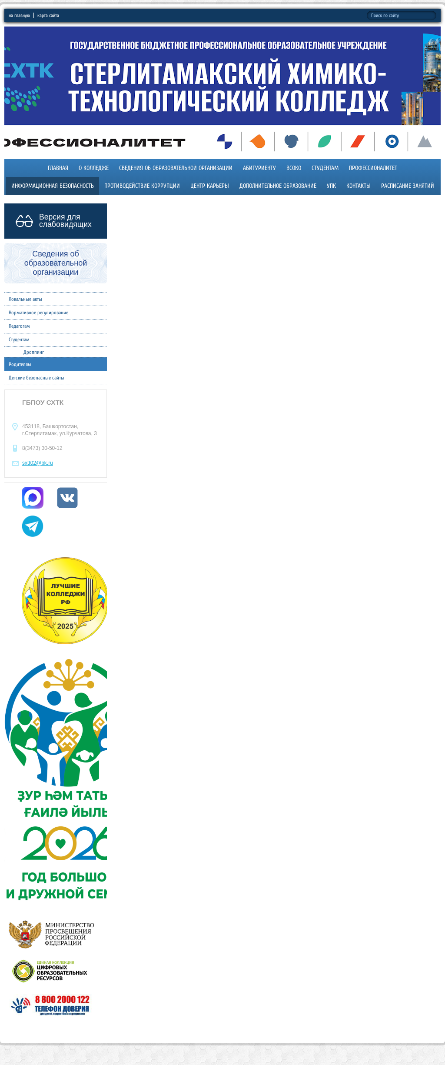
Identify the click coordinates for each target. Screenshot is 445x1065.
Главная (58, 168)
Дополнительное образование (277, 186)
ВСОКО (293, 168)
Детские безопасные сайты (36, 378)
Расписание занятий (407, 186)
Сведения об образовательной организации (175, 168)
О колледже (94, 168)
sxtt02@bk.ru (37, 463)
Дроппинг (33, 352)
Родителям (20, 364)
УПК (331, 186)
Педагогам (19, 326)
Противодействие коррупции (142, 186)
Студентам (325, 168)
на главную (19, 15)
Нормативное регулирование (38, 313)
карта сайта (48, 15)
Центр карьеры (209, 186)
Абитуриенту (259, 168)
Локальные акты (25, 299)
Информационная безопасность (52, 186)
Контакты (358, 186)
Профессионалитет (373, 168)
